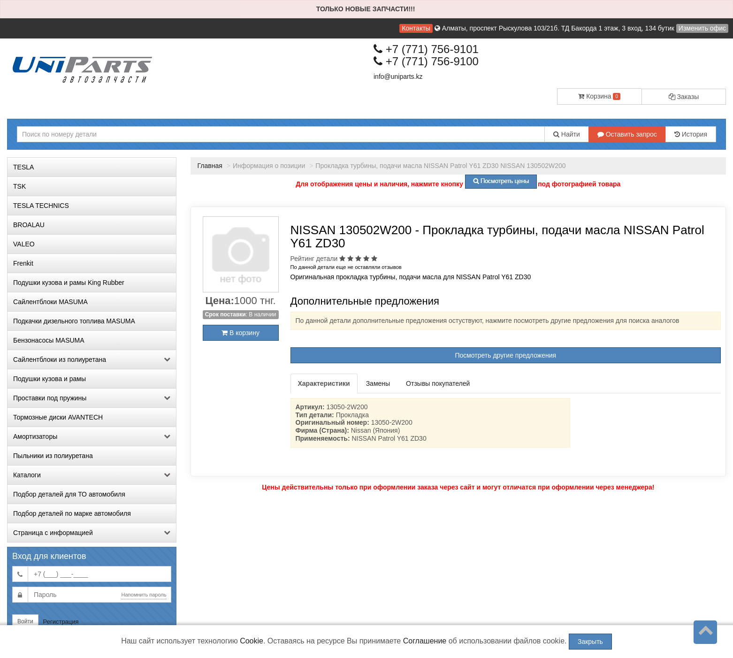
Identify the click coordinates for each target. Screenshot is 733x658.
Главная (210, 165)
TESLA (23, 167)
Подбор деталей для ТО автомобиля (69, 494)
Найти (566, 134)
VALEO (24, 244)
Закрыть (590, 641)
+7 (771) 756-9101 (426, 49)
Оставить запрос (627, 134)
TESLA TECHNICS (41, 205)
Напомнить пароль (144, 594)
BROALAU (29, 225)
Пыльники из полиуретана (53, 455)
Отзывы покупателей (438, 383)
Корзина (599, 96)
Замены (378, 383)
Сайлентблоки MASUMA (50, 302)
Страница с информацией (91, 532)
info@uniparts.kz (398, 76)
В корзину (240, 333)
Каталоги (91, 475)
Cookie (251, 641)
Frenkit (23, 263)
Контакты (416, 28)
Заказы (684, 96)
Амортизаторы (91, 436)
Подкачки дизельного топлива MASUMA (74, 321)
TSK (19, 186)
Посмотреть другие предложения (505, 355)
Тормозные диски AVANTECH (58, 417)
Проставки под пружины (91, 398)
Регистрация (61, 621)
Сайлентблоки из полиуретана (91, 359)
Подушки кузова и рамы (49, 379)
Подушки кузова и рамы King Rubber (68, 282)
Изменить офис (702, 28)
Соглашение (425, 641)
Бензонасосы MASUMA (48, 340)
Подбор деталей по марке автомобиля (72, 513)
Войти (25, 621)
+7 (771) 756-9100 (426, 61)
